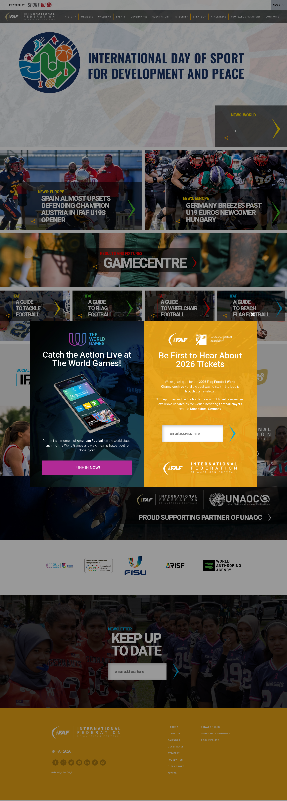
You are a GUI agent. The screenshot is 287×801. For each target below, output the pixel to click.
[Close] (252, 314)
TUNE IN (87, 467)
